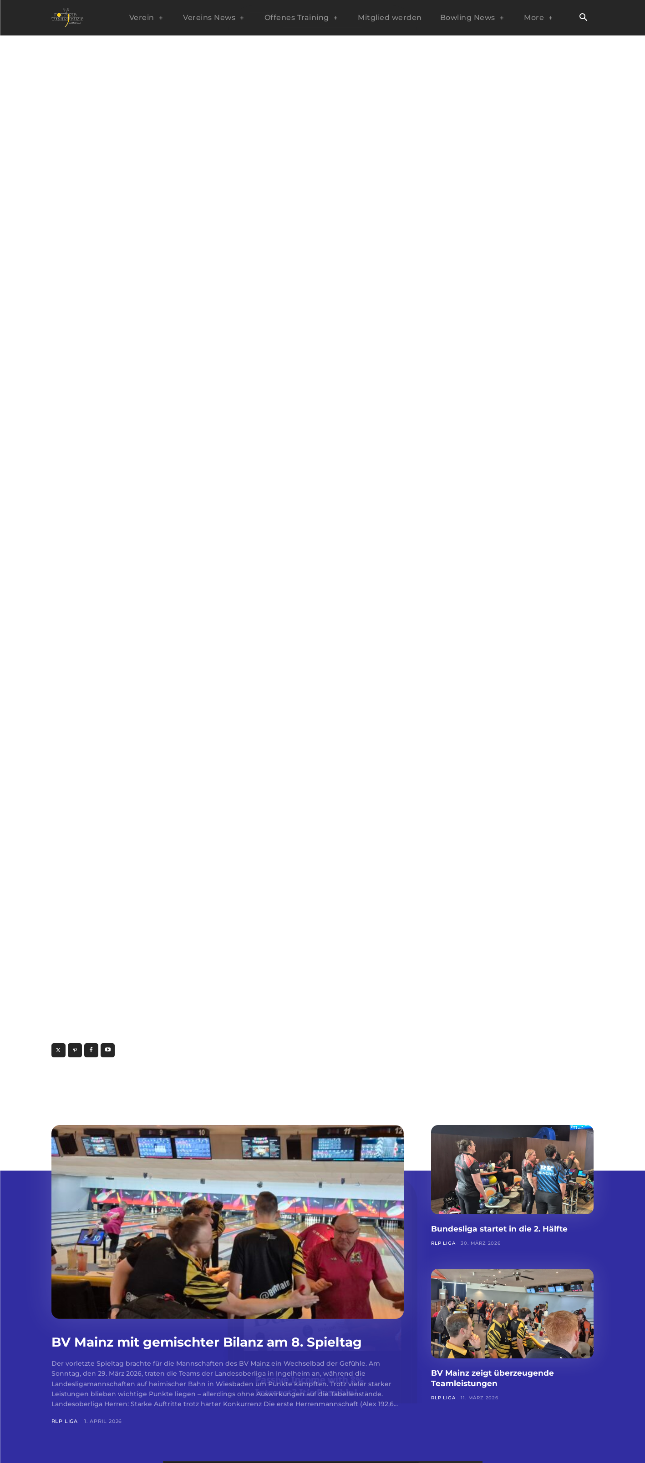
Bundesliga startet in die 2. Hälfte (512, 1228)
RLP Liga (64, 1439)
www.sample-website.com (164, 1050)
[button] (583, 18)
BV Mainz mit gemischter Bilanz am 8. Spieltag (205, 1350)
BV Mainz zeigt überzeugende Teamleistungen (503, 1377)
